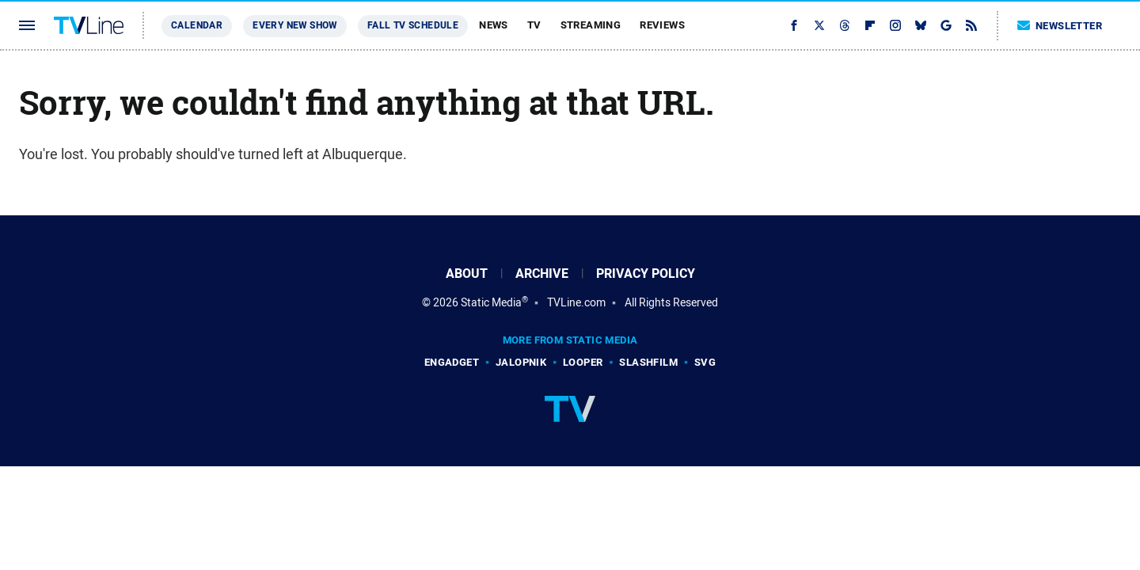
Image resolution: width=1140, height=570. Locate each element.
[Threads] (845, 25)
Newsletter (1060, 25)
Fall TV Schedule (412, 25)
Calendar (196, 25)
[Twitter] (819, 25)
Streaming (590, 24)
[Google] (946, 25)
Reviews (662, 24)
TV (534, 24)
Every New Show (295, 25)
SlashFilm (648, 362)
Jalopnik (521, 362)
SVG (705, 362)
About (467, 273)
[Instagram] (895, 25)
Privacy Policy (645, 273)
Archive (541, 273)
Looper (582, 362)
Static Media (491, 302)
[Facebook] (794, 25)
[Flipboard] (870, 25)
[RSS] (971, 25)
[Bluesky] (921, 25)
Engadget (451, 362)
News (493, 24)
